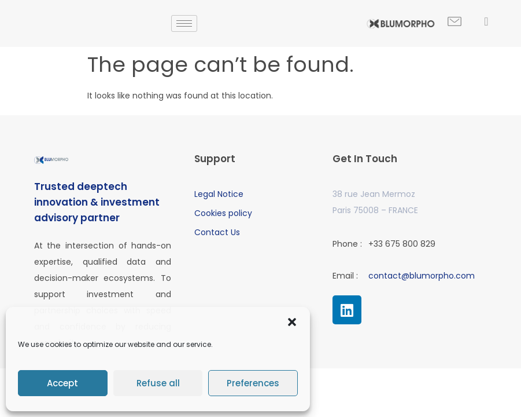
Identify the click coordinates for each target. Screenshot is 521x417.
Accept (62, 383)
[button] (292, 322)
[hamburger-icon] (184, 23)
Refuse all (158, 383)
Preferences (253, 383)
